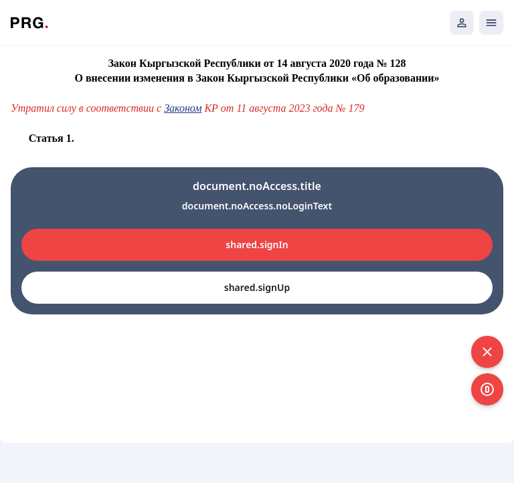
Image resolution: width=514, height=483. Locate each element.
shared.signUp (257, 287)
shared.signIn (257, 244)
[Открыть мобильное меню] (491, 23)
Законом (182, 108)
